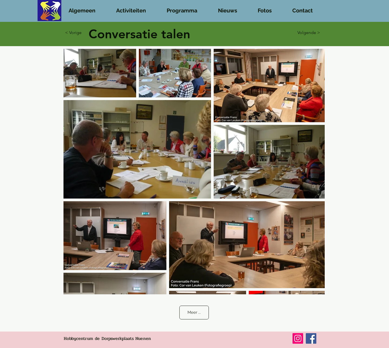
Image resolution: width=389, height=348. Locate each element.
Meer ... (194, 312)
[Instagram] (298, 338)
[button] (87, 8)
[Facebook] (311, 338)
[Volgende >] (306, 32)
